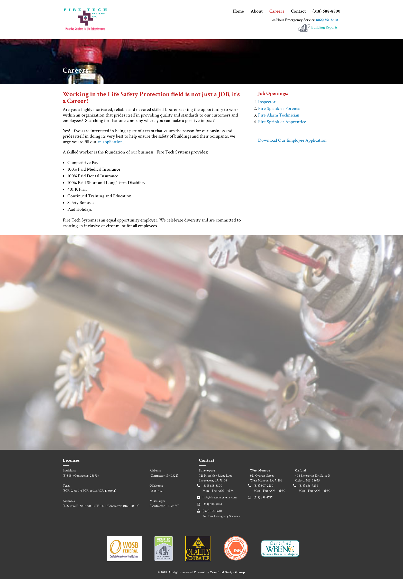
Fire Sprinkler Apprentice (282, 122)
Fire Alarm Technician (278, 115)
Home (238, 11)
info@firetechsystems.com (220, 497)
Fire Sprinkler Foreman (280, 108)
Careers (276, 11)
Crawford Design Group (227, 572)
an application (110, 142)
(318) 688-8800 (326, 11)
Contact (298, 11)
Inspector (267, 102)
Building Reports (318, 27)
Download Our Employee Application (292, 140)
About (257, 11)
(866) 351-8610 (327, 19)
